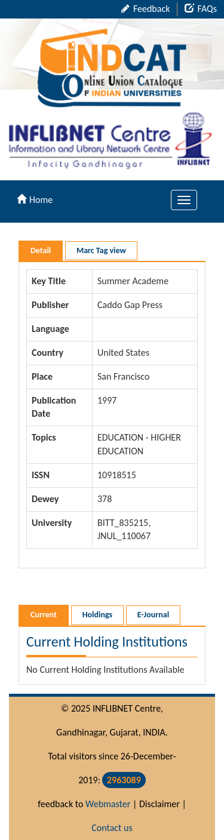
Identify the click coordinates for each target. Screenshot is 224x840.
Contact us (111, 827)
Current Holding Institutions (107, 641)
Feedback (145, 8)
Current (43, 615)
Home (35, 199)
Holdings (97, 615)
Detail (40, 250)
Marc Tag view (101, 250)
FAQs (201, 8)
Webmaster (107, 804)
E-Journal (153, 615)
